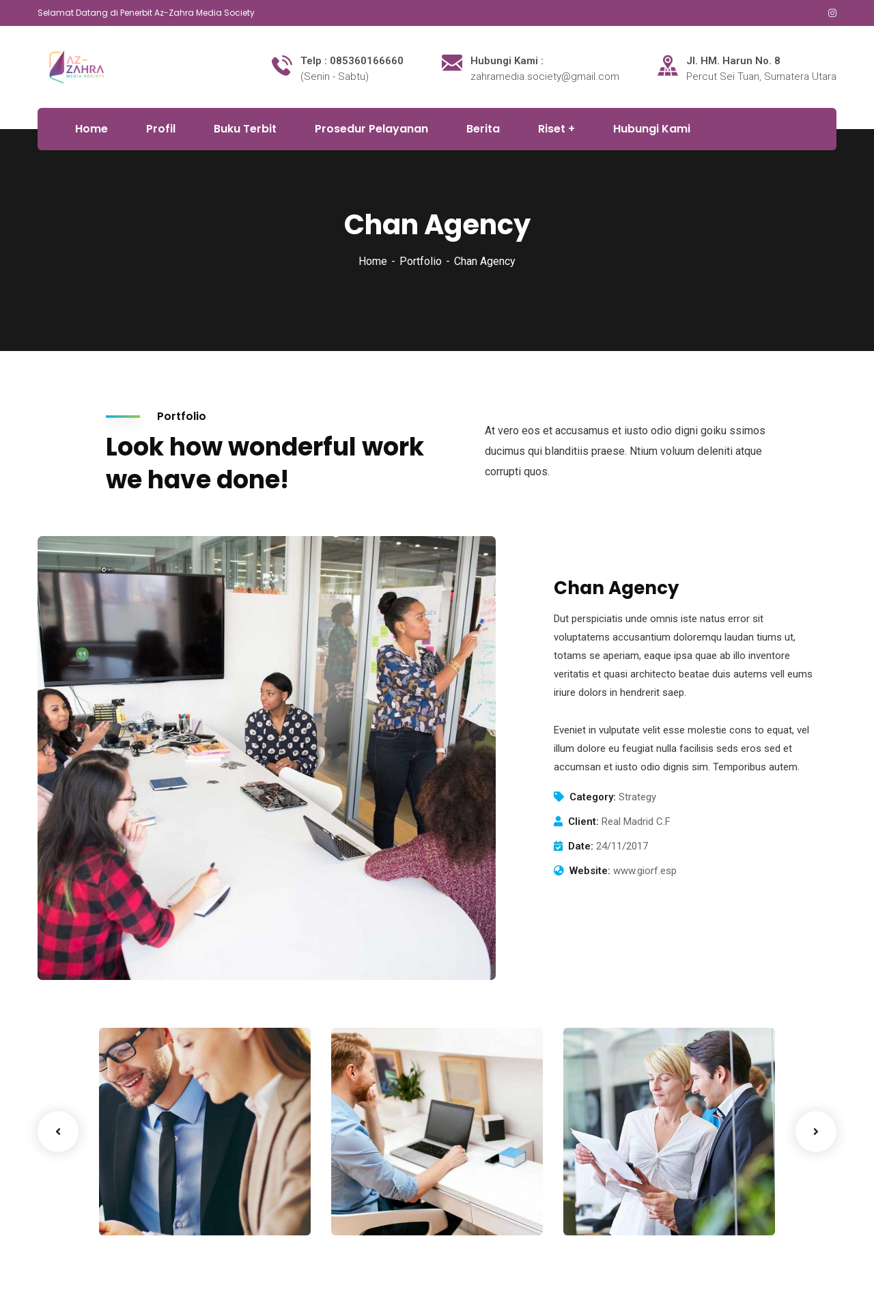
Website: (589, 871)
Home (372, 261)
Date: (580, 846)
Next (815, 1131)
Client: (583, 821)
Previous (58, 1131)
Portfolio (420, 261)
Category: (592, 797)
